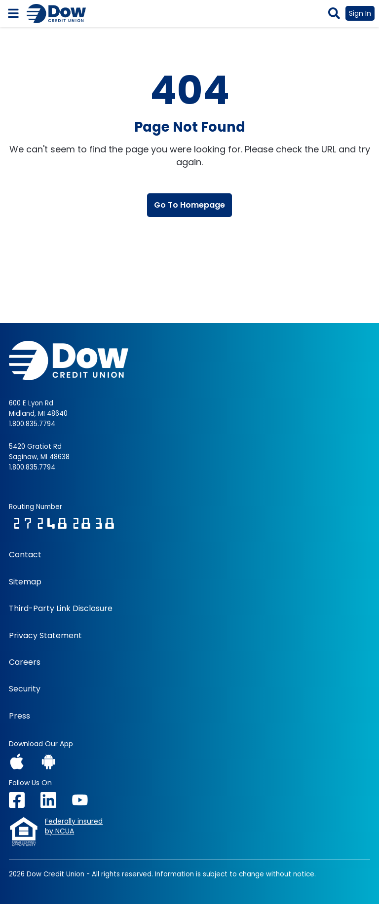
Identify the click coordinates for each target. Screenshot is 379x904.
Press (19, 716)
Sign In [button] (360, 13)
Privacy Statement (45, 635)
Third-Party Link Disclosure (61, 608)
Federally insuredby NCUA (74, 826)
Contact (25, 554)
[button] (334, 13)
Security (24, 689)
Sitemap (25, 582)
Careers (24, 662)
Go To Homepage (189, 205)
